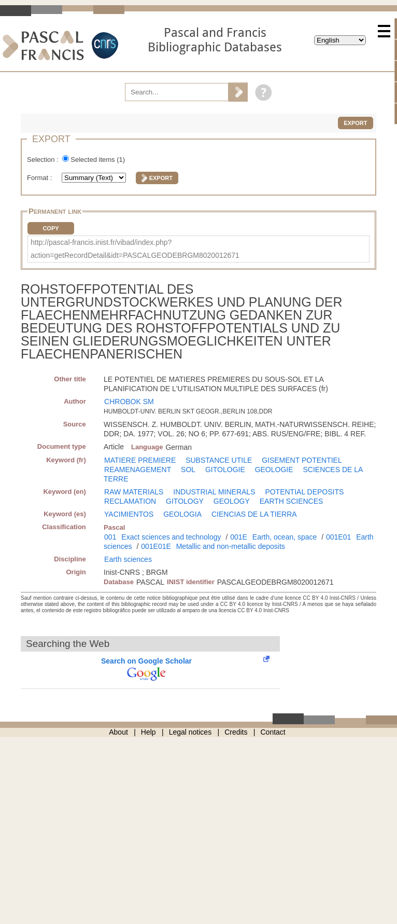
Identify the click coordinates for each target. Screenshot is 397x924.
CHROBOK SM (129, 401)
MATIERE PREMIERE (140, 460)
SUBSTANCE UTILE (219, 460)
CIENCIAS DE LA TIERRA (254, 514)
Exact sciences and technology (171, 537)
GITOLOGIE (225, 469)
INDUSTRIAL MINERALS (214, 492)
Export (355, 123)
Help (148, 732)
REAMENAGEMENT (137, 469)
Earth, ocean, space (284, 537)
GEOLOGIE (274, 469)
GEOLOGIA (182, 514)
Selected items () (97, 159)
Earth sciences (128, 559)
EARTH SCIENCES (291, 501)
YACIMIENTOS (128, 514)
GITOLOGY (185, 501)
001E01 (338, 537)
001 (110, 537)
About (118, 732)
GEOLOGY (232, 501)
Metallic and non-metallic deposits (230, 546)
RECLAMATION (130, 501)
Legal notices (190, 732)
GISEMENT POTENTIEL (302, 460)
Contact (273, 732)
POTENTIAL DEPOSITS (304, 492)
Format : (40, 178)
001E (238, 537)
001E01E (156, 546)
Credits (235, 732)
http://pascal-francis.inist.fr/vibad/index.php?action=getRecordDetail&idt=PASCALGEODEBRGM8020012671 (135, 248)
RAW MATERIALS (133, 492)
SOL (188, 469)
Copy (50, 228)
